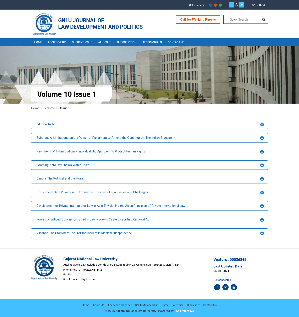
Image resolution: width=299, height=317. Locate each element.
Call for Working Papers (198, 19)
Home (38, 42)
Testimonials (152, 42)
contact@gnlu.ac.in (83, 279)
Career (165, 304)
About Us (98, 304)
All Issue (105, 42)
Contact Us (177, 42)
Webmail (178, 304)
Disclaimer (193, 304)
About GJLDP (57, 42)
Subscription (127, 42)
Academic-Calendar (119, 304)
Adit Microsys (185, 310)
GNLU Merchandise (146, 304)
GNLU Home (259, 5)
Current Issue (82, 42)
